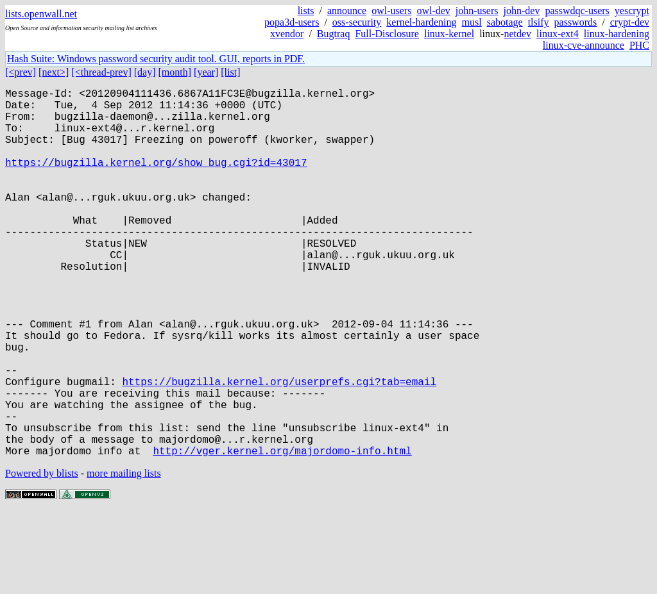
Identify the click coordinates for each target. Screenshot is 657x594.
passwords (575, 22)
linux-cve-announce (583, 45)
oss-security (356, 22)
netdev (517, 33)
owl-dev (433, 10)
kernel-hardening (421, 22)
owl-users (391, 10)
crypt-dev (629, 22)
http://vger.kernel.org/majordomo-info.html (282, 532)
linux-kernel (449, 33)
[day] (145, 72)
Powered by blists (41, 555)
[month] (175, 72)
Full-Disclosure (387, 33)
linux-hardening (616, 33)
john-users (477, 10)
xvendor (286, 33)
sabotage (505, 22)
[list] (230, 72)
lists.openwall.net (41, 13)
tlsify (538, 22)
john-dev (522, 10)
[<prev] (20, 72)
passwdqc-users (577, 10)
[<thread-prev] (101, 72)
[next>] (53, 72)
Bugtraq (333, 33)
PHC (639, 45)
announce (346, 10)
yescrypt (632, 10)
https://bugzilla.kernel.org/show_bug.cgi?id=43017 (156, 180)
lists (306, 10)
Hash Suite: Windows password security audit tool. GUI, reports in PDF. (156, 58)
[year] (206, 72)
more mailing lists (124, 555)
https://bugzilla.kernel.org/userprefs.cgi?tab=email (279, 448)
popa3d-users (291, 22)
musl (472, 22)
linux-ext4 (557, 33)
